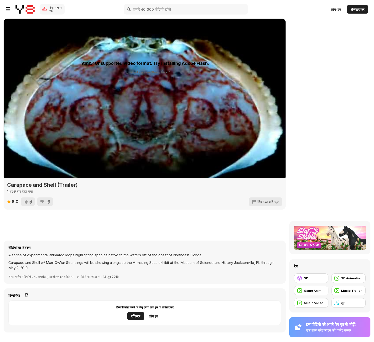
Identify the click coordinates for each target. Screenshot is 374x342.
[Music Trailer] (348, 290)
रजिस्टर (135, 316)
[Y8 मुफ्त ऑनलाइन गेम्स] (25, 9)
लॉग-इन (336, 9)
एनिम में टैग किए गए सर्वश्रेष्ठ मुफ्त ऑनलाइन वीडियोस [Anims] (44, 276)
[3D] (311, 278)
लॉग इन (153, 316)
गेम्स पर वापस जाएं (55, 9)
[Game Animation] (311, 290)
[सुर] (348, 303)
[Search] (129, 9)
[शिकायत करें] (265, 201)
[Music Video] (311, 303)
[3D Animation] (348, 278)
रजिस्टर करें (357, 9)
